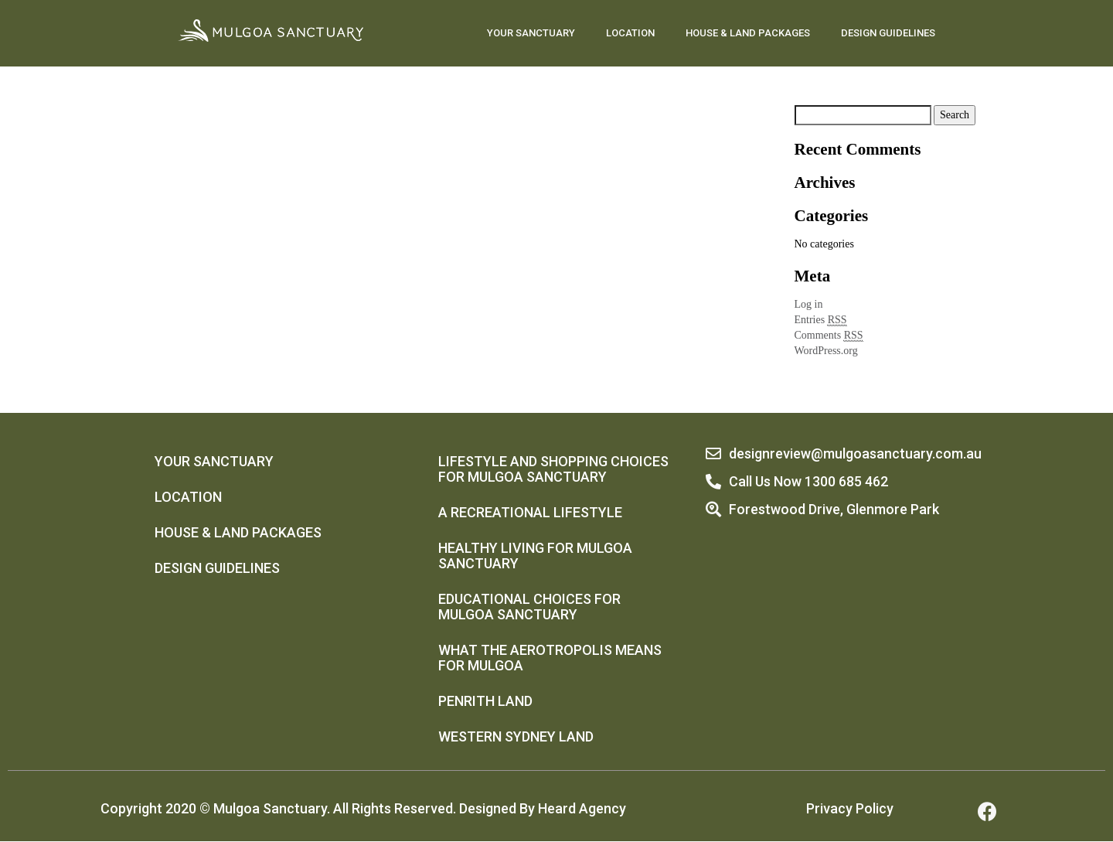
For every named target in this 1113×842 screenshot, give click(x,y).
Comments (829, 335)
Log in (809, 304)
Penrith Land (485, 701)
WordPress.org (826, 350)
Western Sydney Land (516, 736)
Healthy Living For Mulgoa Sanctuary (535, 555)
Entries (821, 320)
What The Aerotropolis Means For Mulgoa (550, 657)
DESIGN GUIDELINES (888, 33)
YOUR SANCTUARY (531, 33)
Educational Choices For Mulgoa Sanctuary (529, 606)
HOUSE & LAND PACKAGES (748, 33)
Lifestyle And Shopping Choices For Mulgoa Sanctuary (553, 469)
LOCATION (630, 33)
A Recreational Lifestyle (530, 512)
